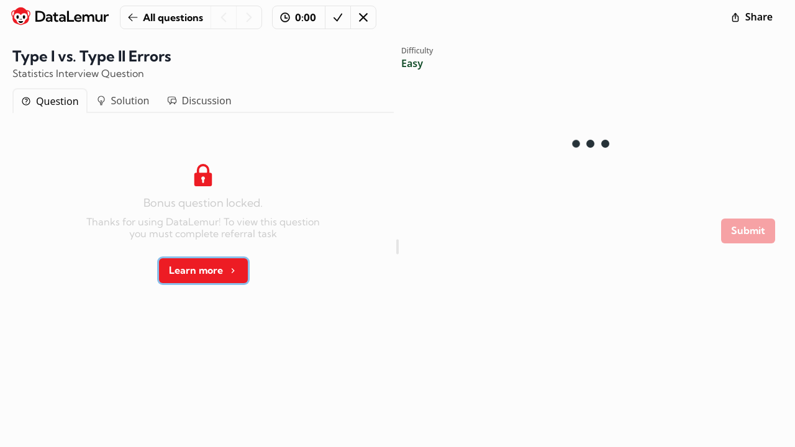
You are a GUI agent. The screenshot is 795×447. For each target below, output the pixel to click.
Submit (748, 230)
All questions (165, 17)
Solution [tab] (123, 100)
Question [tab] (50, 101)
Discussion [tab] (199, 100)
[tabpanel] (203, 219)
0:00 (298, 17)
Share (751, 17)
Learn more (203, 270)
